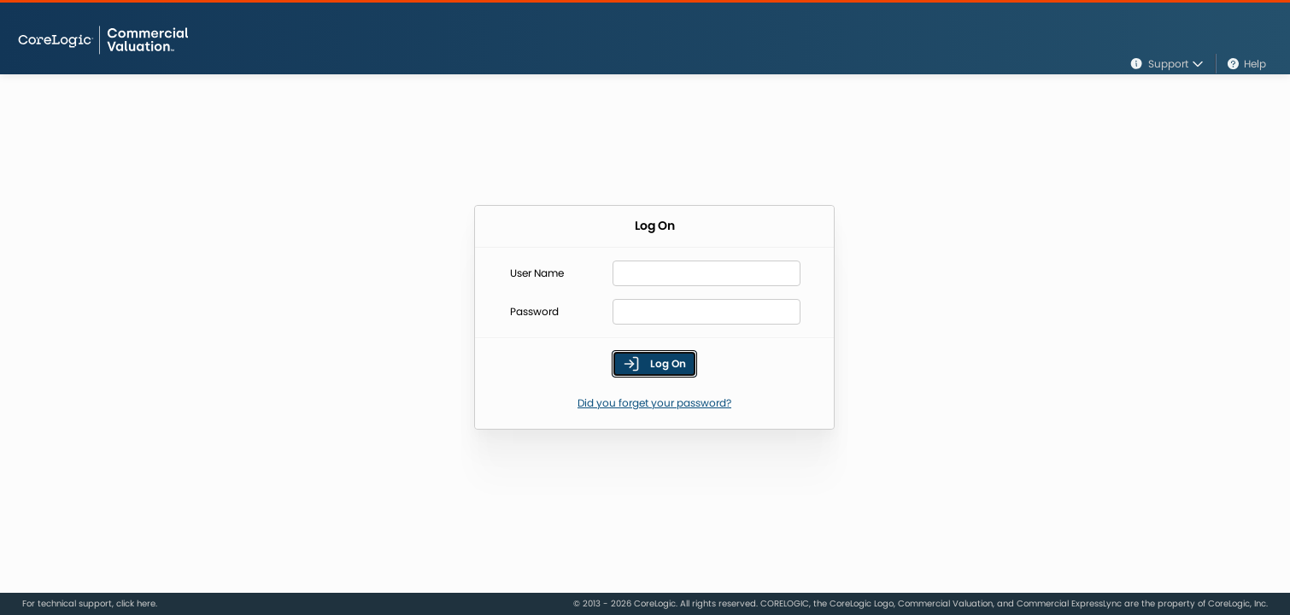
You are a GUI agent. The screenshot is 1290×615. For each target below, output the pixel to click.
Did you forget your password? (654, 403)
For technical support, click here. (89, 604)
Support (1166, 63)
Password (534, 312)
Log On (654, 363)
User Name (537, 273)
